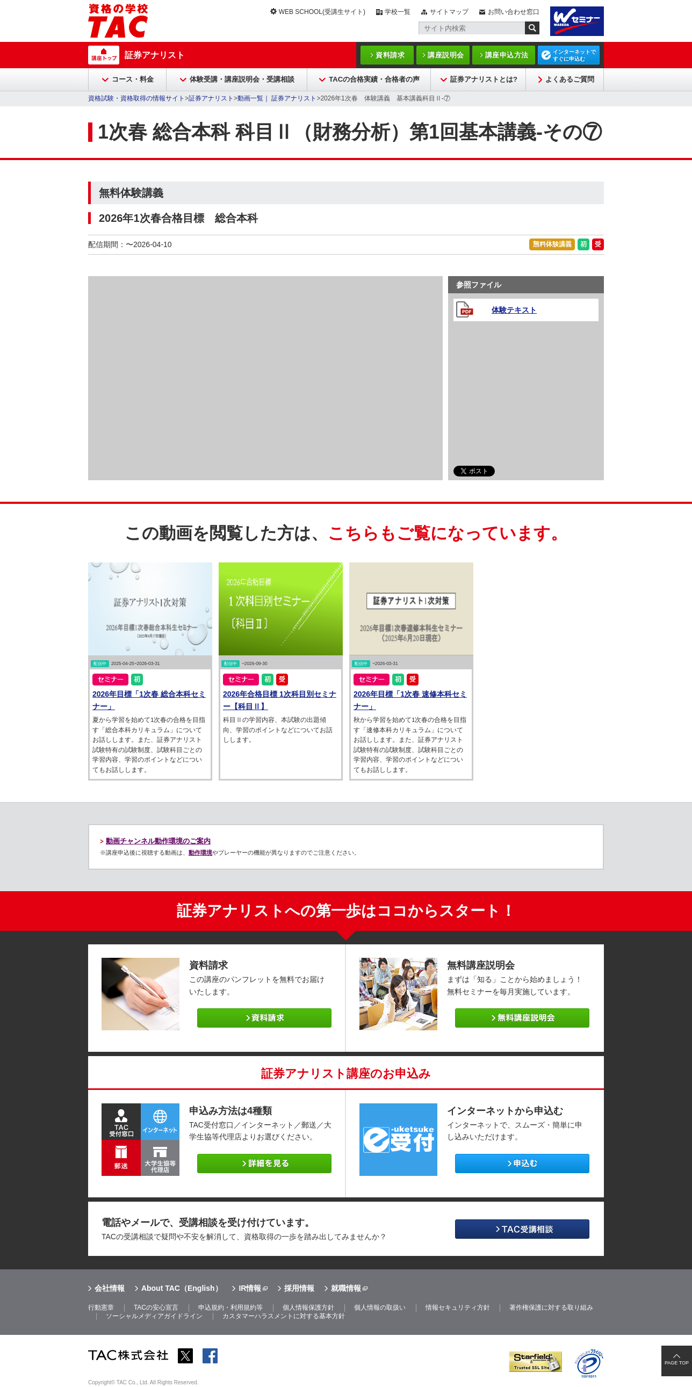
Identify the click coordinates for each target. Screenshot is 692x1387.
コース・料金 (133, 79)
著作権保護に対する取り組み (551, 1307)
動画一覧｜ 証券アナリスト (276, 98)
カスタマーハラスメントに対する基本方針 (283, 1316)
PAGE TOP (677, 1363)
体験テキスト (514, 310)
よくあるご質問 (569, 79)
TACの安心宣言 (156, 1307)
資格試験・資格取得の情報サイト (136, 98)
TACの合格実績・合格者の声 (374, 79)
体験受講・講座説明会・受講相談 (242, 79)
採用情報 (299, 1288)
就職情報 (346, 1288)
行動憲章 (101, 1307)
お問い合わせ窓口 (513, 12)
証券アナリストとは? (483, 79)
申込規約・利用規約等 (230, 1307)
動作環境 (200, 852)
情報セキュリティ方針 (458, 1307)
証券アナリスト (155, 55)
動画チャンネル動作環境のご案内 (158, 841)
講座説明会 (446, 55)
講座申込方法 (507, 55)
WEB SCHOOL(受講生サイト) (322, 12)
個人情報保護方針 (308, 1307)
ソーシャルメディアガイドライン (154, 1316)
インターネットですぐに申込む (574, 55)
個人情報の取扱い (380, 1307)
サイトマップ (449, 12)
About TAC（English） (181, 1288)
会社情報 (110, 1288)
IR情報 (250, 1288)
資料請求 (390, 55)
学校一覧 (397, 12)
